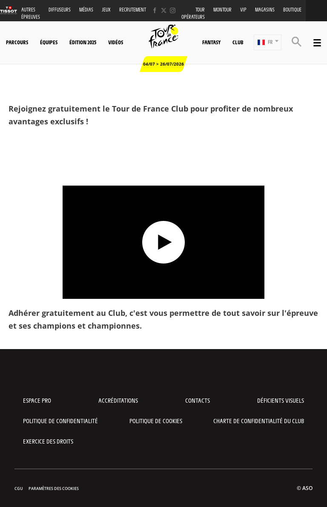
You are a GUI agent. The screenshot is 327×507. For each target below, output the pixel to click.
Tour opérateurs (193, 13)
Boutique (292, 9)
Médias (86, 9)
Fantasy (211, 42)
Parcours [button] (17, 42)
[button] (267, 42)
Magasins (265, 9)
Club (237, 42)
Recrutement (132, 9)
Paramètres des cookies (54, 488)
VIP (243, 9)
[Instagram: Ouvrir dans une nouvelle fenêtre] (172, 10)
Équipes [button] (48, 42)
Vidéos (115, 42)
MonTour (222, 9)
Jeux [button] (106, 9)
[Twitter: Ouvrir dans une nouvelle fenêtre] (163, 10)
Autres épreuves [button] (30, 13)
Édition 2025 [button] (82, 42)
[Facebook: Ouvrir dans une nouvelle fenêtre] (154, 10)
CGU (18, 488)
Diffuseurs (60, 9)
